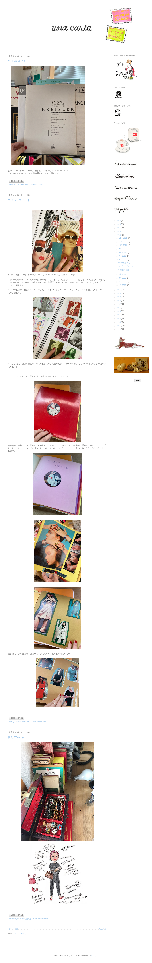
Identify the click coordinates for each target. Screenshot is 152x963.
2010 (119, 329)
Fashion (18, 722)
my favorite (20, 185)
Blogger (94, 956)
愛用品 (28, 919)
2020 (119, 293)
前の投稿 (102, 929)
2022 (119, 235)
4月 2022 (123, 274)
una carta (41, 185)
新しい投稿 (13, 929)
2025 (119, 224)
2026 (119, 220)
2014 (119, 315)
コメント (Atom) (19, 934)
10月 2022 (123, 245)
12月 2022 (123, 238)
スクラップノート (19, 200)
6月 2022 (123, 259)
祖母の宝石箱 (16, 737)
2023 (119, 231)
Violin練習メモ (17, 61)
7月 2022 (123, 256)
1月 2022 (123, 285)
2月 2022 (123, 282)
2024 (119, 228)
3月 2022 (123, 278)
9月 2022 (123, 249)
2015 (119, 311)
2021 (119, 290)
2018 (119, 300)
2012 (119, 322)
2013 (119, 318)
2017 (119, 304)
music (12, 185)
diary (12, 722)
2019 (119, 297)
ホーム (58, 929)
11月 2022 (123, 242)
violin (26, 185)
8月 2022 (123, 252)
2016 (119, 308)
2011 (119, 326)
